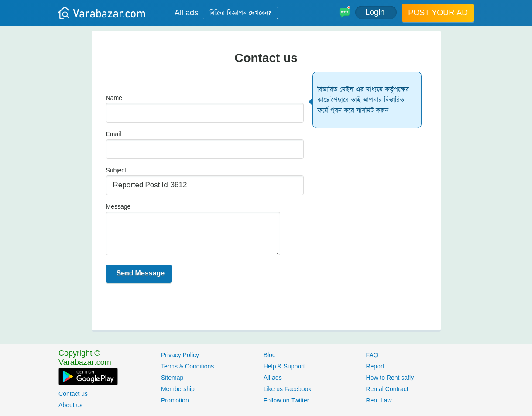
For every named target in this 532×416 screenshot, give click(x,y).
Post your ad (437, 12)
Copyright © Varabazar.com (84, 358)
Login (376, 12)
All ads (186, 12)
